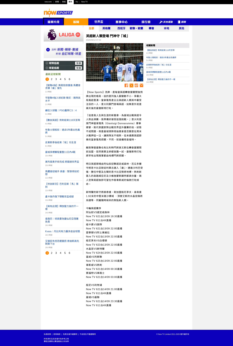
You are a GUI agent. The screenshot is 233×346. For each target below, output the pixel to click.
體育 (70, 2)
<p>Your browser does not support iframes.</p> (167, 106)
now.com (48, 2)
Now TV (84, 2)
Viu (76, 2)
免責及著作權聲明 (70, 334)
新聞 (57, 2)
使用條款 (56, 334)
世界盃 (98, 22)
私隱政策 (47, 334)
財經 (64, 2)
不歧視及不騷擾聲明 (88, 334)
